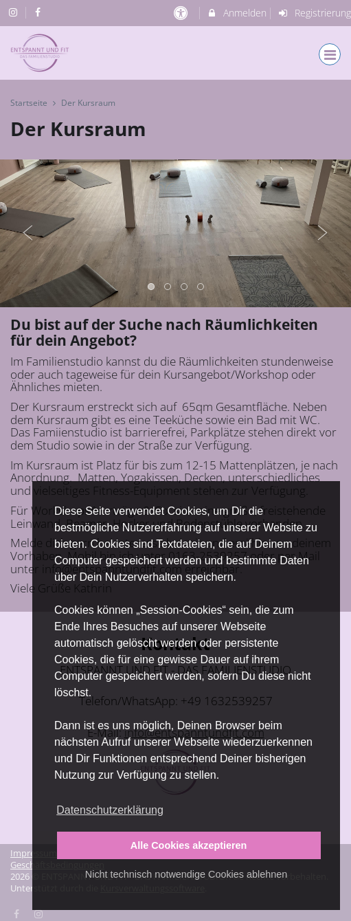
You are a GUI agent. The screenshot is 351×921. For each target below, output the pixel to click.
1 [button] (151, 287)
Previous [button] (28, 233)
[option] (175, 233)
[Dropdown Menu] (330, 54)
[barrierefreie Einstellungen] (182, 12)
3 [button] (184, 287)
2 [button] (168, 287)
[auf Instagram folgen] (14, 12)
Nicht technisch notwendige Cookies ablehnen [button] (186, 874)
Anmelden (236, 12)
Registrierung (314, 12)
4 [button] (201, 287)
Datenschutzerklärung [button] (109, 810)
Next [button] (322, 233)
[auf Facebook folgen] (39, 12)
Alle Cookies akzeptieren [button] (189, 845)
